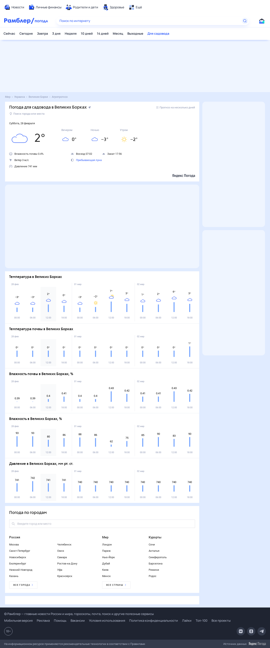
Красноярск (64, 576)
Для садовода (158, 33)
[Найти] (245, 21)
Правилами (137, 644)
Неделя (71, 33)
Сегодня (26, 33)
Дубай (106, 563)
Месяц (118, 33)
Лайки (186, 620)
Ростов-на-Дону (67, 563)
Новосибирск (17, 557)
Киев (105, 569)
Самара (62, 557)
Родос (152, 576)
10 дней (87, 33)
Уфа (59, 569)
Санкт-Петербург (19, 550)
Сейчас (9, 33)
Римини (154, 569)
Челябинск (64, 544)
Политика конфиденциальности (153, 620)
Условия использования (107, 620)
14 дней (103, 33)
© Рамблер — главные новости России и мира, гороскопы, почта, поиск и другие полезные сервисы (79, 614)
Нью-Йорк (108, 557)
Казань (13, 576)
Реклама (43, 620)
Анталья (154, 550)
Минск (106, 576)
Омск (60, 550)
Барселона (155, 563)
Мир (105, 537)
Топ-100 (201, 620)
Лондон (107, 544)
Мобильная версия (18, 620)
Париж (106, 550)
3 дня (56, 33)
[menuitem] (14, 7)
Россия (14, 537)
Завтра (42, 33)
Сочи (152, 544)
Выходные (135, 33)
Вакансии (78, 620)
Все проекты (221, 620)
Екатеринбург (17, 563)
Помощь (60, 620)
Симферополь (158, 557)
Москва (14, 544)
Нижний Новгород (20, 569)
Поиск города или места (27, 113)
